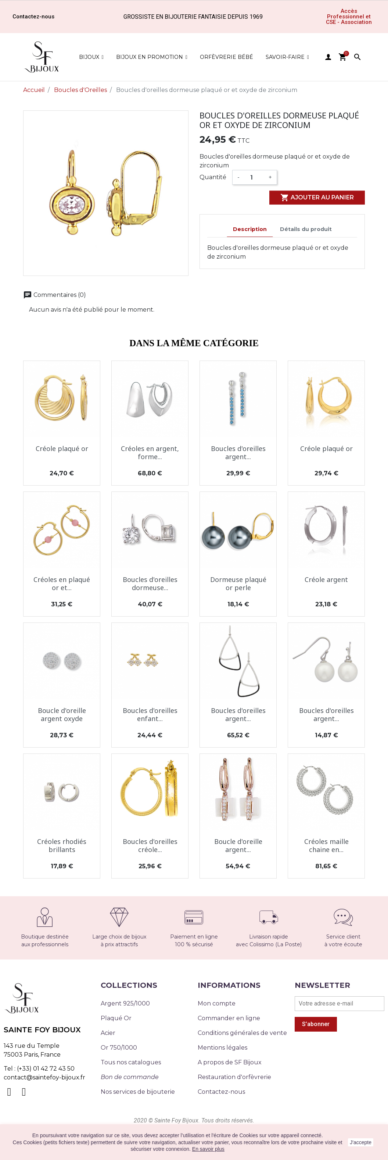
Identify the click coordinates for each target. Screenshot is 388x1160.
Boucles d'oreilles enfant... (150, 714)
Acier (108, 1032)
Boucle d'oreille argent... (238, 845)
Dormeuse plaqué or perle (238, 583)
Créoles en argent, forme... (150, 452)
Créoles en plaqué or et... (61, 583)
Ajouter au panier (317, 197)
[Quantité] (254, 177)
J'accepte (360, 1142)
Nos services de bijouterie (138, 1091)
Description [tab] (250, 229)
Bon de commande (130, 1077)
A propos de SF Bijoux (230, 1062)
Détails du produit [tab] (306, 229)
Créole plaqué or (62, 448)
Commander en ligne (229, 1018)
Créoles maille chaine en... (326, 845)
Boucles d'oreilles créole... (150, 845)
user (328, 57)
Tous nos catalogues (131, 1062)
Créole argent (326, 579)
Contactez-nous (221, 1091)
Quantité (213, 177)
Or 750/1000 (119, 1047)
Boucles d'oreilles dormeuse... (150, 583)
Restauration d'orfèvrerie (234, 1077)
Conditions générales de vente (242, 1032)
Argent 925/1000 (125, 1003)
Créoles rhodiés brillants (61, 845)
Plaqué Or (116, 1018)
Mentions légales (222, 1047)
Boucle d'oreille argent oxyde (62, 714)
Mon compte (217, 1003)
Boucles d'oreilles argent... (238, 452)
